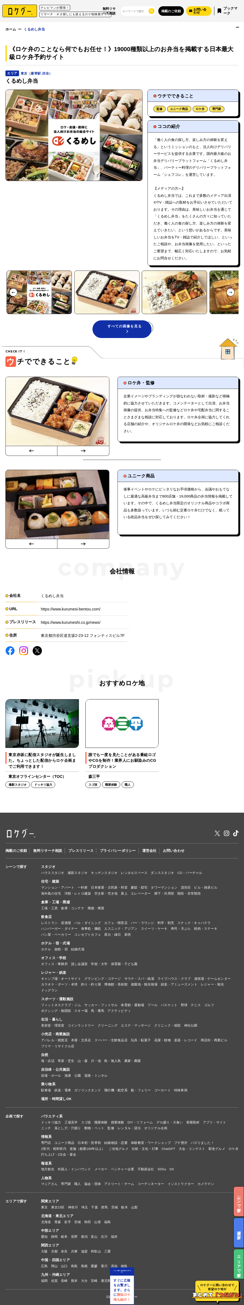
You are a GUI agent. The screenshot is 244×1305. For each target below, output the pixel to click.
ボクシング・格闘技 (56, 1010)
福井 (114, 1236)
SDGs (161, 1169)
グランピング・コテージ (102, 978)
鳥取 (74, 1266)
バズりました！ (202, 1142)
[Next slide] (231, 292)
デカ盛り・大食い (169, 1122)
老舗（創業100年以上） (87, 1148)
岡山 (54, 1266)
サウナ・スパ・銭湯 (139, 978)
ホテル (46, 949)
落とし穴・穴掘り (67, 1128)
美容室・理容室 (52, 1025)
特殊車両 (180, 1090)
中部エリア (50, 1231)
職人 (77, 1184)
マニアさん (49, 1184)
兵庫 (74, 1251)
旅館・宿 (61, 949)
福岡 (44, 1280)
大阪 (44, 1251)
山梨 (134, 1207)
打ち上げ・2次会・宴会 (58, 1154)
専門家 (216, 108)
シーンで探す (16, 867)
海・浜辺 (47, 1061)
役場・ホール (51, 1075)
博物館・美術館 (116, 984)
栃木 (124, 1207)
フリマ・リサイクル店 (57, 1046)
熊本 (74, 1280)
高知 (114, 1266)
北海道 (46, 1222)
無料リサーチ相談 (109, 11)
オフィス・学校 (53, 958)
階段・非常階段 (189, 893)
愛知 (44, 1236)
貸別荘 (186, 887)
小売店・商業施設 (55, 1034)
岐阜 (64, 1236)
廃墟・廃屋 (96, 908)
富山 (94, 1236)
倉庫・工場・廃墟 (55, 902)
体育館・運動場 (132, 1005)
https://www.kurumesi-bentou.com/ (70, 609)
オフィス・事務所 (54, 964)
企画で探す (14, 1116)
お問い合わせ (174, 851)
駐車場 (46, 1090)
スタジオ (48, 867)
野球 (184, 1005)
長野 (74, 1236)
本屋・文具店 (81, 1040)
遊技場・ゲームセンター (212, 978)
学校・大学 (99, 964)
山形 (97, 1222)
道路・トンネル (96, 1075)
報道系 (46, 1163)
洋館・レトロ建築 (77, 893)
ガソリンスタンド (87, 1090)
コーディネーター (151, 1184)
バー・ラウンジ (142, 923)
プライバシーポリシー (118, 851)
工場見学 (71, 1122)
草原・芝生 (66, 1061)
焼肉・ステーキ (205, 928)
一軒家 (83, 887)
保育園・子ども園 (124, 964)
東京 (44, 1207)
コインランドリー (81, 1025)
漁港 (67, 1075)
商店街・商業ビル (214, 1040)
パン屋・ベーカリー (56, 934)
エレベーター (141, 893)
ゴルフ (209, 1005)
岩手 (67, 1222)
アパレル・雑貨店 (54, 1040)
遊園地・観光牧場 (144, 984)
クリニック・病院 (167, 1025)
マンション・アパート (57, 887)
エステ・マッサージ (136, 1025)
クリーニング (108, 1025)
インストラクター (181, 1184)
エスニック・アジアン (120, 928)
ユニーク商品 (179, 108)
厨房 (127, 934)
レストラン (49, 923)
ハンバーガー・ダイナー (59, 928)
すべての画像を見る (124, 328)
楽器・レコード (185, 1040)
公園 (77, 1075)
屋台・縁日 (112, 934)
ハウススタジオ (52, 872)
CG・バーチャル (189, 872)
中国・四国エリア (55, 1260)
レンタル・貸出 (129, 1128)
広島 (44, 1266)
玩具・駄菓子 (141, 1040)
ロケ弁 (200, 108)
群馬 (104, 1207)
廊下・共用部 (164, 893)
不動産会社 (146, 1169)
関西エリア (50, 1245)
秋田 (87, 1222)
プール (152, 1005)
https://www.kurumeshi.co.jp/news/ (70, 622)
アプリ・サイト (214, 1122)
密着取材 (193, 1122)
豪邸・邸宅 (139, 887)
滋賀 (84, 1251)
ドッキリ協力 (51, 1122)
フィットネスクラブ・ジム (61, 1005)
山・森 (83, 1061)
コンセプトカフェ (87, 934)
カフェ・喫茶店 (116, 923)
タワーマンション (164, 887)
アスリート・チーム (119, 1184)
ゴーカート (162, 1090)
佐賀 (54, 1280)
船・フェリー (141, 1090)
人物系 (46, 1178)
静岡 (54, 1236)
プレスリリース (81, 851)
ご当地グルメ (118, 1148)
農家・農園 (132, 1061)
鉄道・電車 (62, 1090)
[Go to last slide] (13, 292)
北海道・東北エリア (57, 1216)
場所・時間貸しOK (56, 1099)
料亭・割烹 (165, 923)
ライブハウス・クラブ (174, 978)
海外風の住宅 (51, 893)
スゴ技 (86, 1122)
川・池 (96, 1061)
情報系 (46, 1137)
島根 (84, 1266)
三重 (107, 1251)
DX (171, 1169)
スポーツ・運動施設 (57, 999)
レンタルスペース (134, 872)
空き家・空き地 (106, 893)
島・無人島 (112, 1061)
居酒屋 (66, 923)
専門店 (46, 1142)
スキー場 (81, 1010)
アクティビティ (119, 1010)
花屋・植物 (162, 1040)
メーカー (101, 1169)
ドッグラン (49, 990)
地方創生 (47, 1169)
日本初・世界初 (89, 1142)
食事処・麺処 (91, 928)
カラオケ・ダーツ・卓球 (59, 984)
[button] (39, 292)
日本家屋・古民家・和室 (109, 887)
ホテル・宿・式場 (55, 943)
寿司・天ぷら (181, 928)
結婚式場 (77, 949)
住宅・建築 (50, 881)
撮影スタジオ (78, 872)
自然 (44, 1055)
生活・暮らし (52, 1019)
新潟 (84, 1236)
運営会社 (149, 851)
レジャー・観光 (212, 984)
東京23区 (58, 1207)
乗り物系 (48, 1084)
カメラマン (205, 1184)
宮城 (77, 1222)
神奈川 (73, 1207)
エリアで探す (16, 1201)
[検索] (134, 11)
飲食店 (46, 917)
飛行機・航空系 (116, 1090)
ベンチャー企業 (122, 1169)
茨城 (114, 1207)
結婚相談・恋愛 (116, 1142)
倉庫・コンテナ (72, 908)
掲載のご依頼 (171, 11)
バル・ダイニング (87, 923)
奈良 (64, 1251)
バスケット (169, 1005)
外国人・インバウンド (74, 1169)
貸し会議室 (79, 964)
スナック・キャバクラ (194, 923)
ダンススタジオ (162, 872)
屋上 (124, 893)
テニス (196, 1005)
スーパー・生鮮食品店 (111, 1040)
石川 (104, 1236)
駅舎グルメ (217, 1148)
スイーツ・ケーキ (154, 928)
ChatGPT (168, 1148)
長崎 (64, 1280)
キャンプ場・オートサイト (61, 978)
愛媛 (94, 1266)
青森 (57, 1222)
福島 (107, 1222)
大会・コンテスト (192, 1148)
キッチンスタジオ (104, 872)
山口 (64, 1266)
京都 (54, 1251)
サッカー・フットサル (101, 1005)
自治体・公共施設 (55, 1069)
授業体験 (117, 1122)
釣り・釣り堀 (91, 984)
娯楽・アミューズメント (179, 984)
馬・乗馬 (97, 1010)
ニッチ (46, 1128)
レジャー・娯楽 (53, 973)
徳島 (124, 1266)
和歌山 (96, 1251)
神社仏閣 (190, 1025)
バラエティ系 (52, 1116)
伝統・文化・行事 (145, 1148)
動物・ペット (94, 1128)
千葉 (94, 1207)
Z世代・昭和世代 (53, 1148)
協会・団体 (92, 1184)
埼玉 (84, 1207)
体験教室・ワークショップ (151, 1142)
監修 (159, 108)
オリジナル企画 (156, 1128)
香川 (104, 1266)
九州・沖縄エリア (55, 1275)
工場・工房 (49, 908)
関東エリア (50, 1201)
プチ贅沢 (180, 1142)
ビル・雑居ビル (205, 887)
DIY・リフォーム (140, 1122)
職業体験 (101, 1122)
